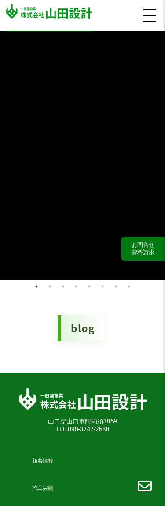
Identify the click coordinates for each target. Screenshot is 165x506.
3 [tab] (63, 283)
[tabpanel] (82, 154)
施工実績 (42, 485)
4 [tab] (76, 283)
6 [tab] (102, 283)
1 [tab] (36, 283)
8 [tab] (129, 283)
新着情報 (42, 458)
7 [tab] (115, 283)
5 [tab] (89, 283)
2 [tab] (49, 283)
